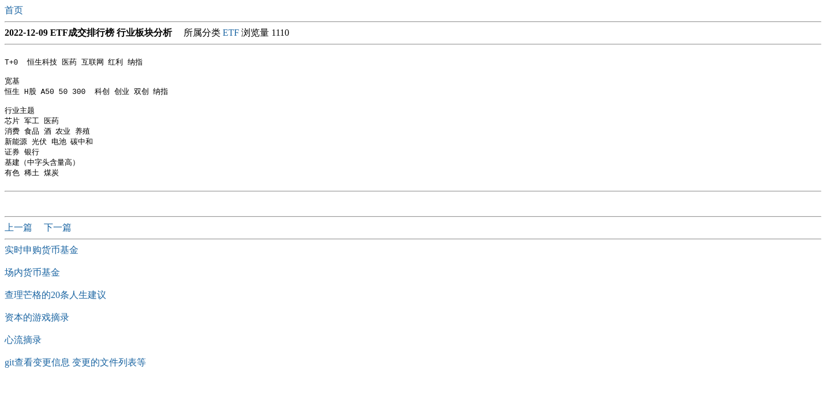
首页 (15, 10)
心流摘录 (23, 352)
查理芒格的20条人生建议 (55, 307)
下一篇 (58, 240)
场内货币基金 (32, 285)
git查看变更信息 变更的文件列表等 (75, 375)
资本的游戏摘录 (37, 330)
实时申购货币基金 (42, 262)
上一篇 (20, 240)
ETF (231, 32)
